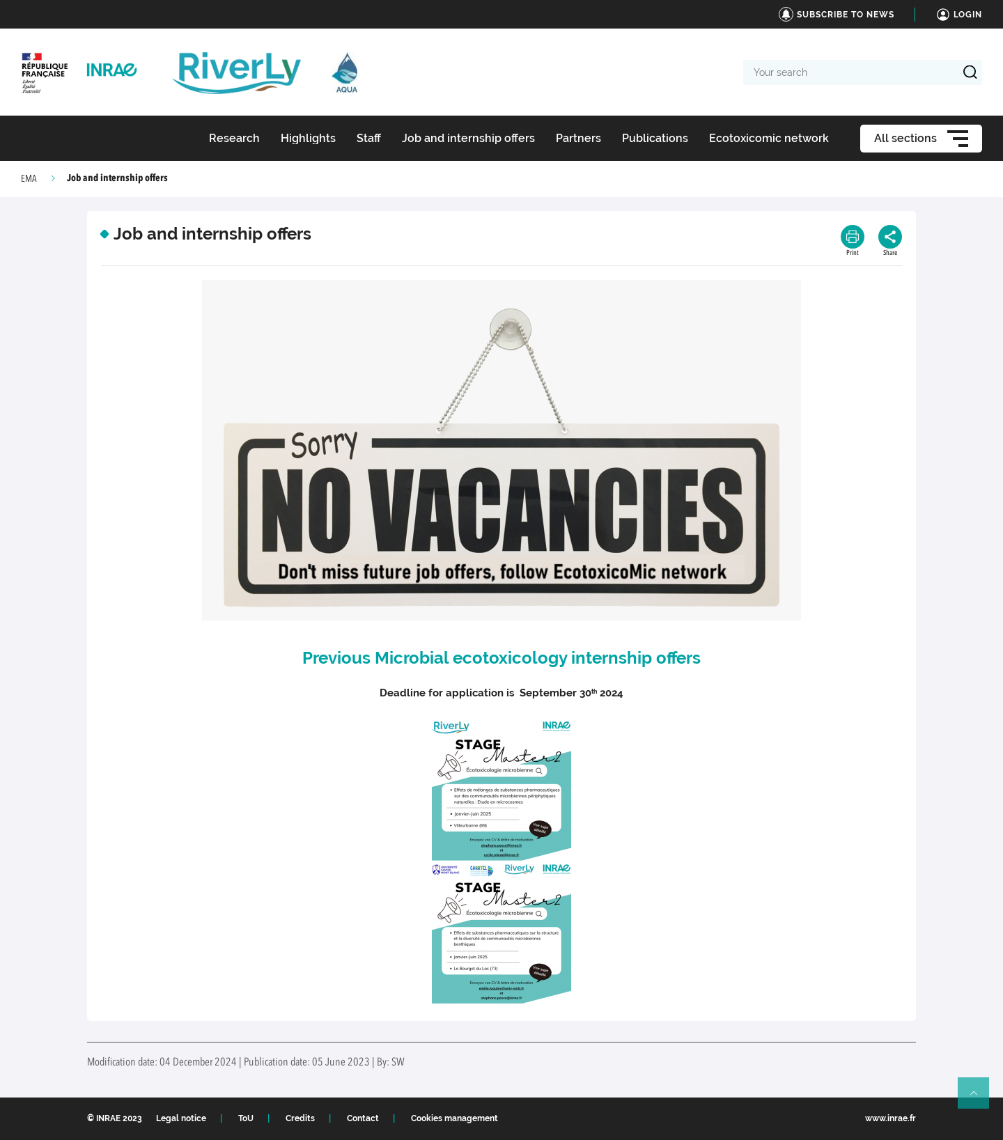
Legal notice (181, 1118)
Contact (363, 1118)
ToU (246, 1118)
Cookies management (454, 1118)
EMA (29, 179)
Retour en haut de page (979, 1099)
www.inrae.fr (890, 1118)
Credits (300, 1118)
